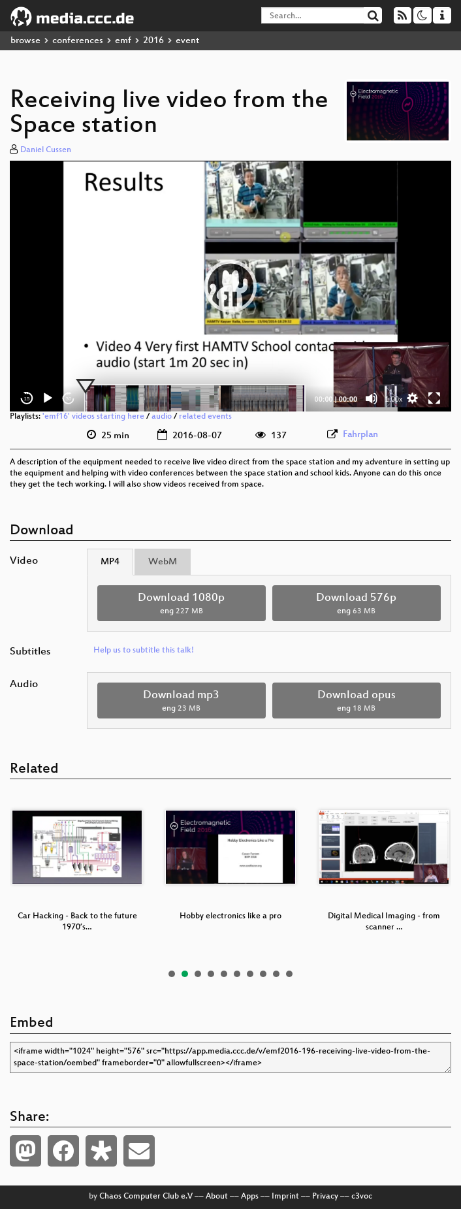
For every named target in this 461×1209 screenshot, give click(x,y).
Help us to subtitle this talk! (143, 650)
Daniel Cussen (45, 150)
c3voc (361, 1196)
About (217, 1196)
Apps (250, 1196)
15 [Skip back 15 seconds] (27, 399)
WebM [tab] (162, 562)
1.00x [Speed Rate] (394, 399)
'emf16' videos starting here (93, 416)
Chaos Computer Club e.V (146, 1196)
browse (25, 40)
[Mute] (371, 398)
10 (289, 974)
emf (123, 40)
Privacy (325, 1196)
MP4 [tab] (110, 562)
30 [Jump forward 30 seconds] (69, 399)
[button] (230, 286)
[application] (230, 286)
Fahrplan (360, 434)
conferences (77, 40)
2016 (153, 40)
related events (205, 416)
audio (161, 416)
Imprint (285, 1196)
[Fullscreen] (434, 398)
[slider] (195, 398)
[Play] (47, 398)
